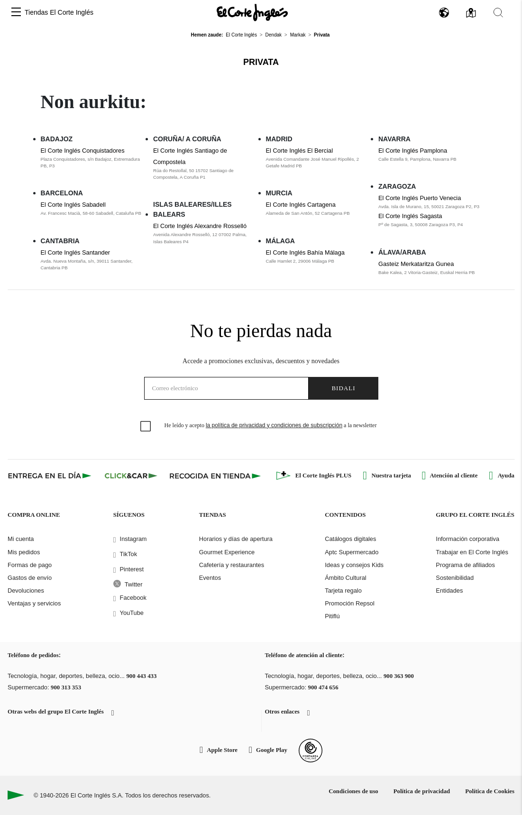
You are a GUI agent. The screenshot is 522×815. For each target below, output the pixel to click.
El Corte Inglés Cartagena (301, 204)
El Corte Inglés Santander (75, 252)
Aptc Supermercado (351, 552)
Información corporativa (467, 538)
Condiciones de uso (353, 791)
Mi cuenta (21, 538)
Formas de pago (30, 564)
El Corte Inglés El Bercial (299, 150)
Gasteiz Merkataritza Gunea (416, 263)
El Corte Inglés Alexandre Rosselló (200, 225)
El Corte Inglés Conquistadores (83, 150)
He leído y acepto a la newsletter (271, 425)
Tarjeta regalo (343, 590)
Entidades (449, 590)
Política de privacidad (422, 791)
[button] (16, 12)
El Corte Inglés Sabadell (73, 204)
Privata (261, 62)
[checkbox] (146, 426)
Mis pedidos (24, 552)
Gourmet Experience (227, 552)
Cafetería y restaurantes (231, 564)
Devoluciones (26, 590)
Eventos (210, 577)
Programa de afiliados (465, 564)
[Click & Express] (50, 475)
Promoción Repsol (350, 603)
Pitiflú (332, 616)
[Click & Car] (131, 475)
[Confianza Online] (310, 750)
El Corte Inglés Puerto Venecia (419, 197)
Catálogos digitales (350, 538)
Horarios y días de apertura (236, 538)
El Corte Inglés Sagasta (410, 216)
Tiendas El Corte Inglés (59, 12)
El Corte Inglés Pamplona (412, 150)
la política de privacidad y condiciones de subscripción (274, 425)
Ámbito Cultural (345, 577)
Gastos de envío (30, 577)
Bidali (343, 388)
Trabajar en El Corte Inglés (472, 552)
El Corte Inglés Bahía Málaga (305, 252)
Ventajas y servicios (34, 603)
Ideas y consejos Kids (354, 564)
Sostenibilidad (455, 577)
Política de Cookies (489, 791)
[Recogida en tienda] (215, 475)
